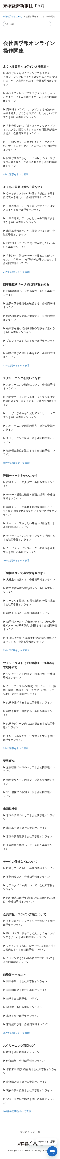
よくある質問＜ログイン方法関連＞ (26, 66)
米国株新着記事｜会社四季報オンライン (29, 836)
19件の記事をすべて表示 (16, 650)
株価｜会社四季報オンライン (23, 1052)
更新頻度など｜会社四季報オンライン (28, 876)
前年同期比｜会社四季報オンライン (26, 990)
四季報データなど (14, 974)
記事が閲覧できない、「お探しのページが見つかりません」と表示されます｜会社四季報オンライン (30, 162)
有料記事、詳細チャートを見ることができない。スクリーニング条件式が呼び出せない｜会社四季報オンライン (30, 259)
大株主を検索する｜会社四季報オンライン (30, 579)
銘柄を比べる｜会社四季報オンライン (28, 613)
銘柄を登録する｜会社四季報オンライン (29, 702)
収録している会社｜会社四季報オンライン (30, 868)
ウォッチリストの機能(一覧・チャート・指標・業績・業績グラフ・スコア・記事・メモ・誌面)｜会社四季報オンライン (30, 690)
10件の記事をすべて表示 (16, 463)
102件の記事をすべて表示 (17, 1111)
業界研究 (9, 761)
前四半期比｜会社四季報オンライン (26, 981)
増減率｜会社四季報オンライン (24, 1007)
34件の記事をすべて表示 (16, 271)
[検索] (27, 24)
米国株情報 (10, 809)
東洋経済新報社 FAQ (12, 16)
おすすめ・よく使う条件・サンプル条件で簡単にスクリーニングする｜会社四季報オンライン (30, 401)
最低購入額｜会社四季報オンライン (26, 1081)
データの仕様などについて (20, 861)
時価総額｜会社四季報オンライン (25, 1060)
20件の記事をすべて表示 (16, 560)
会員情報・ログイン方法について (24, 914)
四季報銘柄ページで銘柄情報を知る (26, 284)
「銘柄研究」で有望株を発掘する (24, 573)
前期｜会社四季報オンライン (23, 998)
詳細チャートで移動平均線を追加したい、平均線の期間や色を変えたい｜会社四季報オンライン (30, 511)
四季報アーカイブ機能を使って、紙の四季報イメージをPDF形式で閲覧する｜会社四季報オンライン (30, 625)
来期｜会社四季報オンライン (23, 1015)
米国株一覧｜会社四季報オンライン (26, 827)
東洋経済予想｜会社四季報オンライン (28, 1024)
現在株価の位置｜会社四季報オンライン (29, 1090)
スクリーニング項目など (19, 1045)
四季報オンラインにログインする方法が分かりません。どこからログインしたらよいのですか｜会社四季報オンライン (30, 113)
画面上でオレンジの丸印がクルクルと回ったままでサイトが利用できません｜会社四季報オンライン (30, 97)
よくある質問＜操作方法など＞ (23, 187)
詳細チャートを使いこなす (20, 475)
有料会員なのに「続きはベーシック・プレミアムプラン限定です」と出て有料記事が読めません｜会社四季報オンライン (30, 129)
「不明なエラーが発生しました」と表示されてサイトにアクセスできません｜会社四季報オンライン (30, 146)
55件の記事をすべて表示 (16, 1032)
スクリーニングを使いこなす (21, 378)
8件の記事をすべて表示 (15, 174)
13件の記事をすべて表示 (16, 365)
